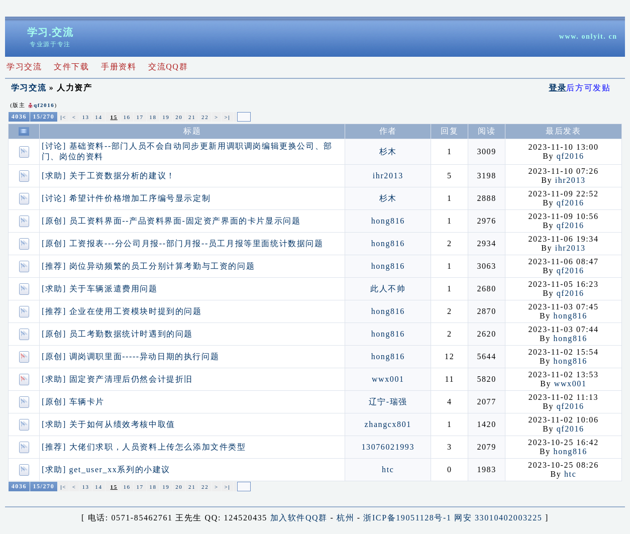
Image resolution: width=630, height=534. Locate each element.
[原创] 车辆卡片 (73, 401)
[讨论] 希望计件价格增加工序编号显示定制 (126, 198)
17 (139, 117)
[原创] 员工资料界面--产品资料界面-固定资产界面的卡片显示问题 (171, 221)
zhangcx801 (388, 424)
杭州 (345, 517)
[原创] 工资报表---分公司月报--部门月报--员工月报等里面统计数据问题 (183, 243)
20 (178, 117)
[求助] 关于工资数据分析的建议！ (108, 175)
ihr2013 (388, 175)
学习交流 (28, 87)
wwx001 (388, 379)
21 (191, 117)
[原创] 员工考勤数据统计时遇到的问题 (117, 334)
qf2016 (44, 105)
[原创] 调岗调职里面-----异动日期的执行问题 (130, 356)
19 (165, 117)
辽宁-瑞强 (388, 401)
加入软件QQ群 (299, 517)
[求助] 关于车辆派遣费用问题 (100, 288)
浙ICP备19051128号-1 (407, 517)
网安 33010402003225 (498, 517)
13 (85, 117)
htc (388, 469)
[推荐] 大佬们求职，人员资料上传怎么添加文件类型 (144, 447)
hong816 (388, 221)
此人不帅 (387, 288)
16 (127, 117)
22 (204, 117)
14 (98, 117)
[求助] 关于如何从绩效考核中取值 (108, 424)
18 (152, 117)
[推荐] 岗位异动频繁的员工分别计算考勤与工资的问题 (148, 266)
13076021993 (387, 447)
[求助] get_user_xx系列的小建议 (106, 469)
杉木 (388, 151)
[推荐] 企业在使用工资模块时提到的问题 (122, 311)
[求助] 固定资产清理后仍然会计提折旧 (117, 379)
